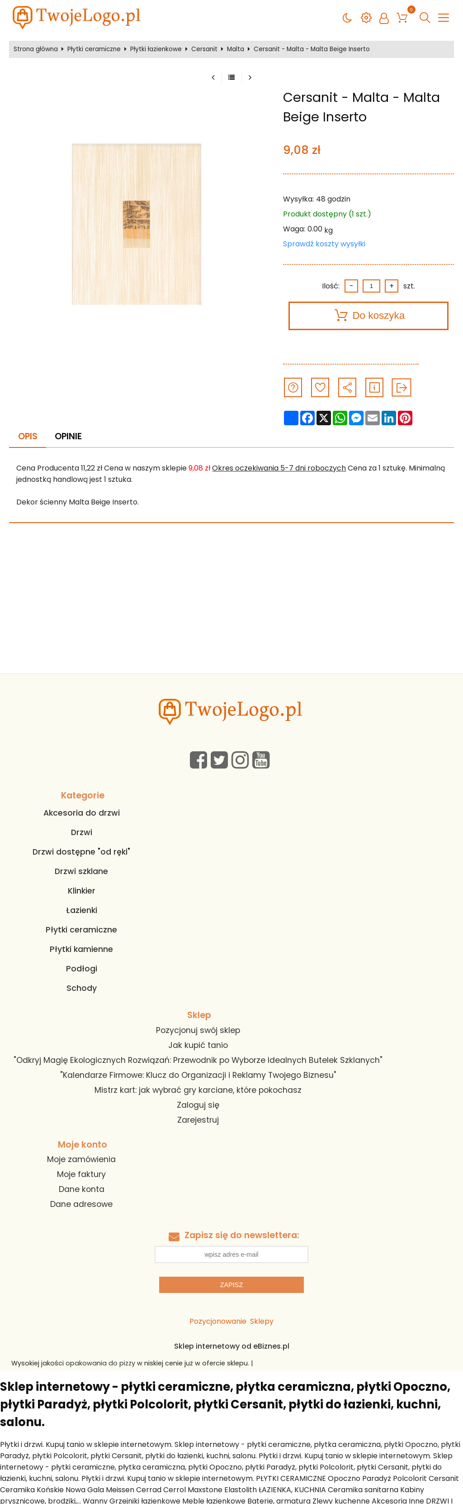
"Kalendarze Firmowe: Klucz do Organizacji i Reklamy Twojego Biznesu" (198, 1075)
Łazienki (81, 910)
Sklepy (262, 1321)
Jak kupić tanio (198, 1045)
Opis (28, 436)
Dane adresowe (81, 1204)
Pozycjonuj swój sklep (198, 1030)
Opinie (68, 436)
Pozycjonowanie (217, 1321)
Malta (235, 49)
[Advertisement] (231, 605)
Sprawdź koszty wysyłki (324, 244)
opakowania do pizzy (100, 1363)
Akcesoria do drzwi (81, 812)
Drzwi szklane (81, 871)
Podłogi (81, 968)
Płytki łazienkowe (156, 49)
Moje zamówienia (81, 1159)
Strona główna (36, 49)
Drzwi (81, 832)
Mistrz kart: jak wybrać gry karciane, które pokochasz (198, 1090)
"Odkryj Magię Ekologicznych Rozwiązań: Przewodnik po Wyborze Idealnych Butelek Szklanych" (198, 1060)
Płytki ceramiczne (94, 49)
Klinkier (81, 890)
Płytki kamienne (81, 949)
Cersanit (204, 49)
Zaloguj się (198, 1105)
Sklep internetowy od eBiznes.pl (231, 1346)
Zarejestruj (198, 1120)
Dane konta (81, 1189)
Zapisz (231, 1284)
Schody (81, 988)
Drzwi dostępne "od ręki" (81, 851)
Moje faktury (81, 1174)
